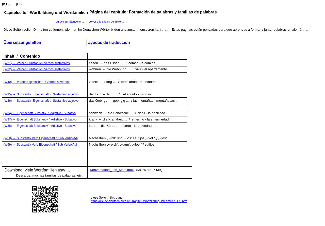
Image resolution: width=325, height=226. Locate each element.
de (109, 42)
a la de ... (106, 21)
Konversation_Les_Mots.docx (112, 170)
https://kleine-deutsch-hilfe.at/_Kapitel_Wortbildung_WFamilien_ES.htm (139, 201)
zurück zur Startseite (68, 21)
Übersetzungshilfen (22, 42)
